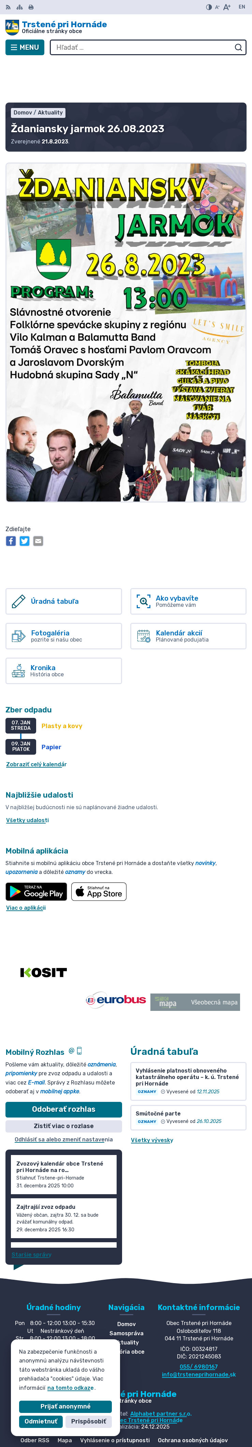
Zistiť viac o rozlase (64, 1084)
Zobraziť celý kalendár (36, 723)
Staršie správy (31, 1213)
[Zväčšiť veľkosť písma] (226, 7)
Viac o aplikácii (26, 866)
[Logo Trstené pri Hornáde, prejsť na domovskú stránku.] (126, 27)
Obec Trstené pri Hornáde (148, 1378)
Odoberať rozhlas (63, 1067)
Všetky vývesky (152, 1098)
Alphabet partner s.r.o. (161, 1372)
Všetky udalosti (27, 778)
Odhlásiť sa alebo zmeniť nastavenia (64, 1097)
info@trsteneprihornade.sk (199, 1332)
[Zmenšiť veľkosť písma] (217, 7)
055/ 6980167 (199, 1325)
